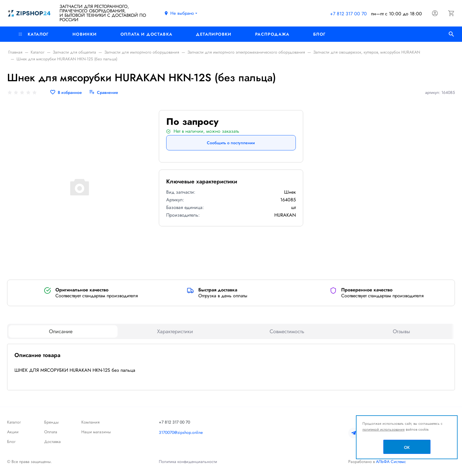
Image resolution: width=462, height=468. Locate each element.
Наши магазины (96, 432)
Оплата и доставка (147, 34)
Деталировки (213, 34)
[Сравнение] (103, 92)
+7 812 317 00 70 (348, 13)
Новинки (84, 34)
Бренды (51, 422)
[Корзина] (451, 13)
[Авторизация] (434, 13)
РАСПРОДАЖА (272, 34)
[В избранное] (66, 92)
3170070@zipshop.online (181, 432)
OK (407, 447)
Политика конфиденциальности (188, 461)
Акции (13, 432)
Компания (90, 422)
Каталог (34, 34)
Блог (319, 34)
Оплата (50, 432)
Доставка (52, 441)
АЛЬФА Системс (390, 461)
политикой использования (383, 429)
